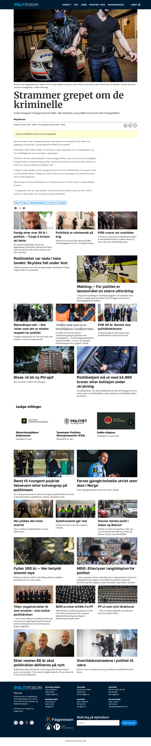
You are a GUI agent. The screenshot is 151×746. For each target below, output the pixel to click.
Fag (76, 4)
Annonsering (116, 4)
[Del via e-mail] (135, 126)
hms (25, 204)
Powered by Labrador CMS (75, 742)
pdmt (17, 204)
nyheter (62, 204)
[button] (130, 424)
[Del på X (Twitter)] (130, 126)
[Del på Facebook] (125, 126)
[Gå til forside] (26, 4)
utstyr (51, 204)
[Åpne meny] (136, 5)
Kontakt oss (97, 4)
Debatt (67, 4)
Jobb (84, 4)
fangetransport (37, 204)
